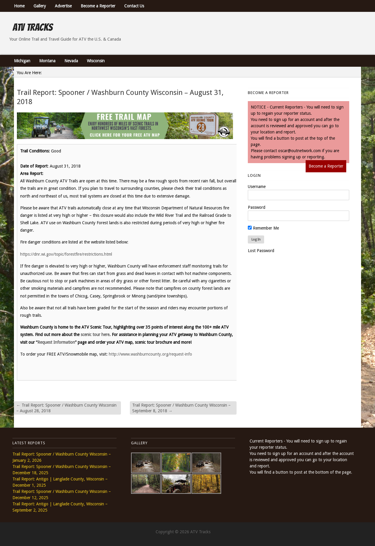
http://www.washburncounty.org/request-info (150, 354)
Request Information (56, 342)
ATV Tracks (32, 27)
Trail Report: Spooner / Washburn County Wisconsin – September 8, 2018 (181, 408)
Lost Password (261, 250)
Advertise (63, 6)
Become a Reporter (98, 6)
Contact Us (134, 6)
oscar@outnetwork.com (299, 150)
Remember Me (263, 228)
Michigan (22, 60)
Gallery (39, 6)
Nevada (71, 60)
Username (257, 186)
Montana (47, 60)
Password (256, 207)
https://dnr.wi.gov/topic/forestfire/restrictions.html (66, 254)
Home (19, 6)
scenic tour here (95, 334)
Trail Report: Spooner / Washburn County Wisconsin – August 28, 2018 (66, 408)
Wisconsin (96, 60)
